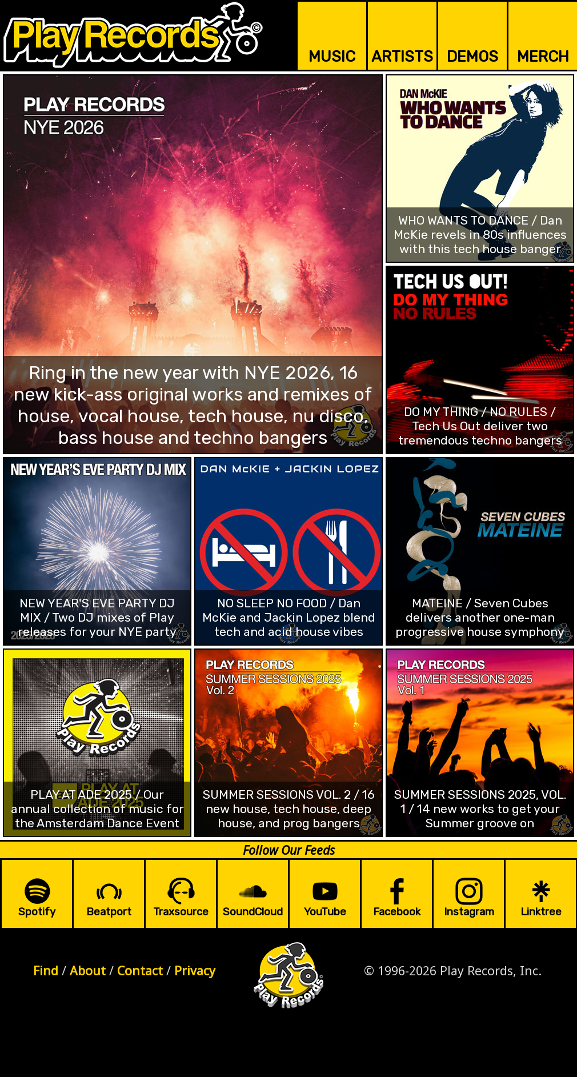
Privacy (194, 970)
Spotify (36, 912)
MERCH (543, 56)
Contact (140, 970)
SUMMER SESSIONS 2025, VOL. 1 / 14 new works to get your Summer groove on (480, 808)
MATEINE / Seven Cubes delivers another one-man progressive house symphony (479, 617)
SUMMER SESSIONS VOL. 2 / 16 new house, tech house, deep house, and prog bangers (289, 808)
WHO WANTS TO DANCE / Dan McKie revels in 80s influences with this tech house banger (480, 234)
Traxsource (181, 912)
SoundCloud (253, 912)
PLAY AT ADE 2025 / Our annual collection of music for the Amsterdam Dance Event (97, 808)
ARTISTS (402, 56)
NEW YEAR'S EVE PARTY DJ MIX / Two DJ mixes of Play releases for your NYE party (97, 617)
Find (45, 970)
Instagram (469, 912)
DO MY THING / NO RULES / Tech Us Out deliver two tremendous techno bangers (480, 426)
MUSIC (331, 56)
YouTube (325, 912)
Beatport (108, 912)
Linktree (541, 912)
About (88, 970)
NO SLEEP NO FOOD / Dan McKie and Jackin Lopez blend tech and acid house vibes (288, 617)
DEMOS (472, 56)
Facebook (396, 912)
